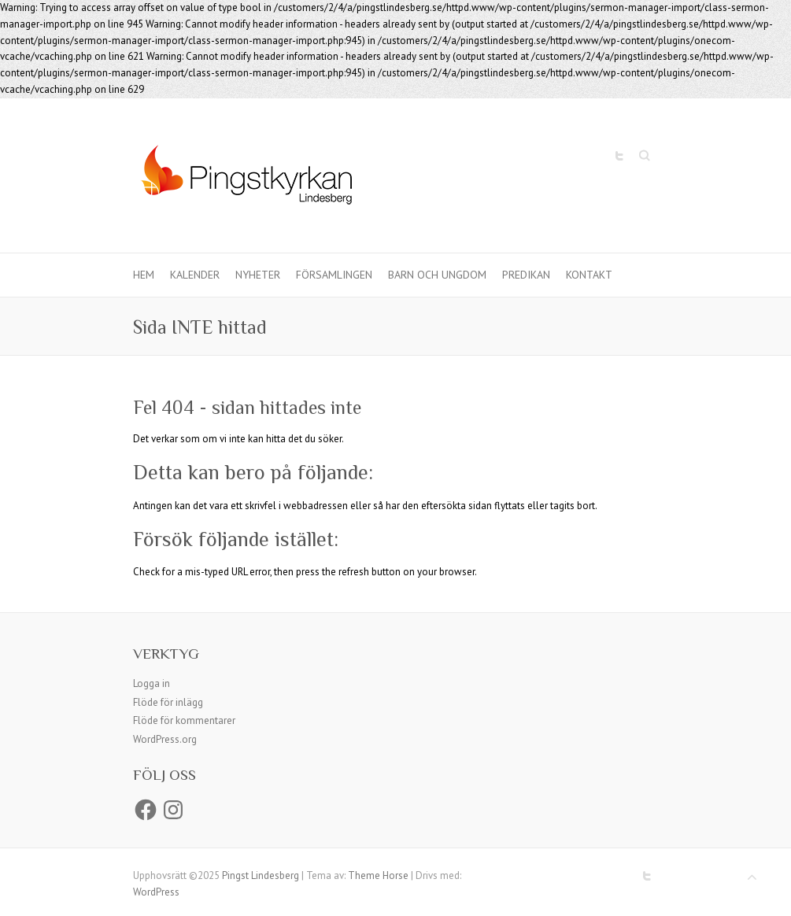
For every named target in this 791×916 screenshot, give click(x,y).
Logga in (151, 683)
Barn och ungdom (437, 275)
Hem (143, 275)
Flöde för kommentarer (184, 720)
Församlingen (334, 275)
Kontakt (589, 275)
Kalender (195, 275)
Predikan (526, 275)
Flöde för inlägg (168, 702)
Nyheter (257, 275)
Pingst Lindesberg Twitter (619, 156)
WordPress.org (165, 739)
